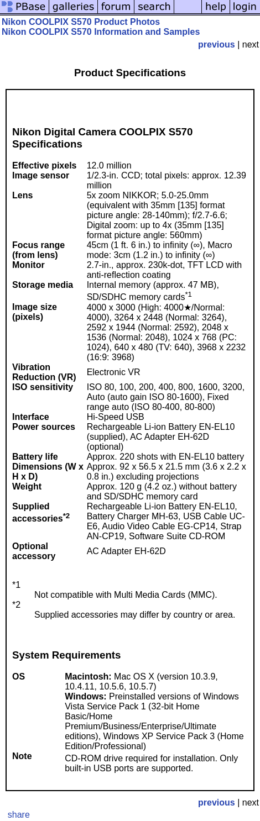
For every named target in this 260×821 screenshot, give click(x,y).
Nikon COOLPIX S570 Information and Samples (101, 31)
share (19, 814)
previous (216, 44)
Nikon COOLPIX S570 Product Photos (81, 22)
